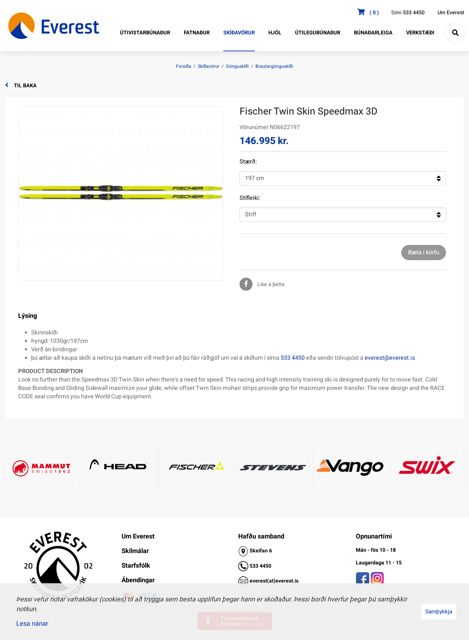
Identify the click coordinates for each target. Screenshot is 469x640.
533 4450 (414, 13)
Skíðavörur (208, 66)
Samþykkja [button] (438, 612)
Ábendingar (138, 580)
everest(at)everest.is (274, 581)
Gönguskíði (237, 66)
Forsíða (183, 66)
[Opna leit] (455, 33)
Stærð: (248, 162)
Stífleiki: (250, 198)
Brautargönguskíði (274, 66)
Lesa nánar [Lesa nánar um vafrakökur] (32, 623)
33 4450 (261, 566)
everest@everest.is (390, 358)
